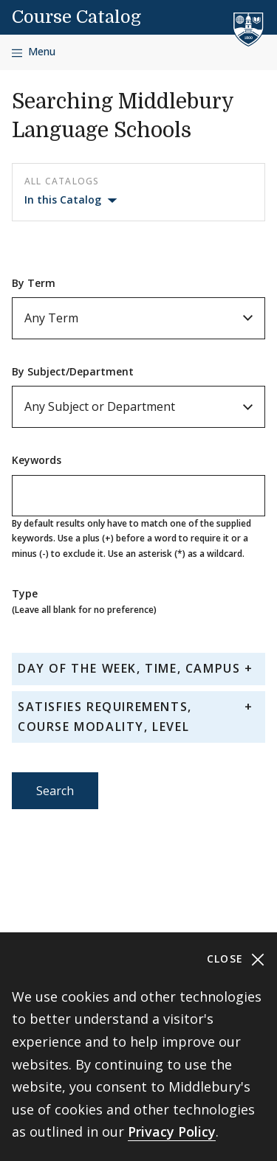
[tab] (138, 669)
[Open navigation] (33, 52)
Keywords (36, 460)
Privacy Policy (172, 1131)
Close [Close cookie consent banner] (236, 959)
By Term (33, 283)
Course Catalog (76, 17)
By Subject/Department (73, 371)
